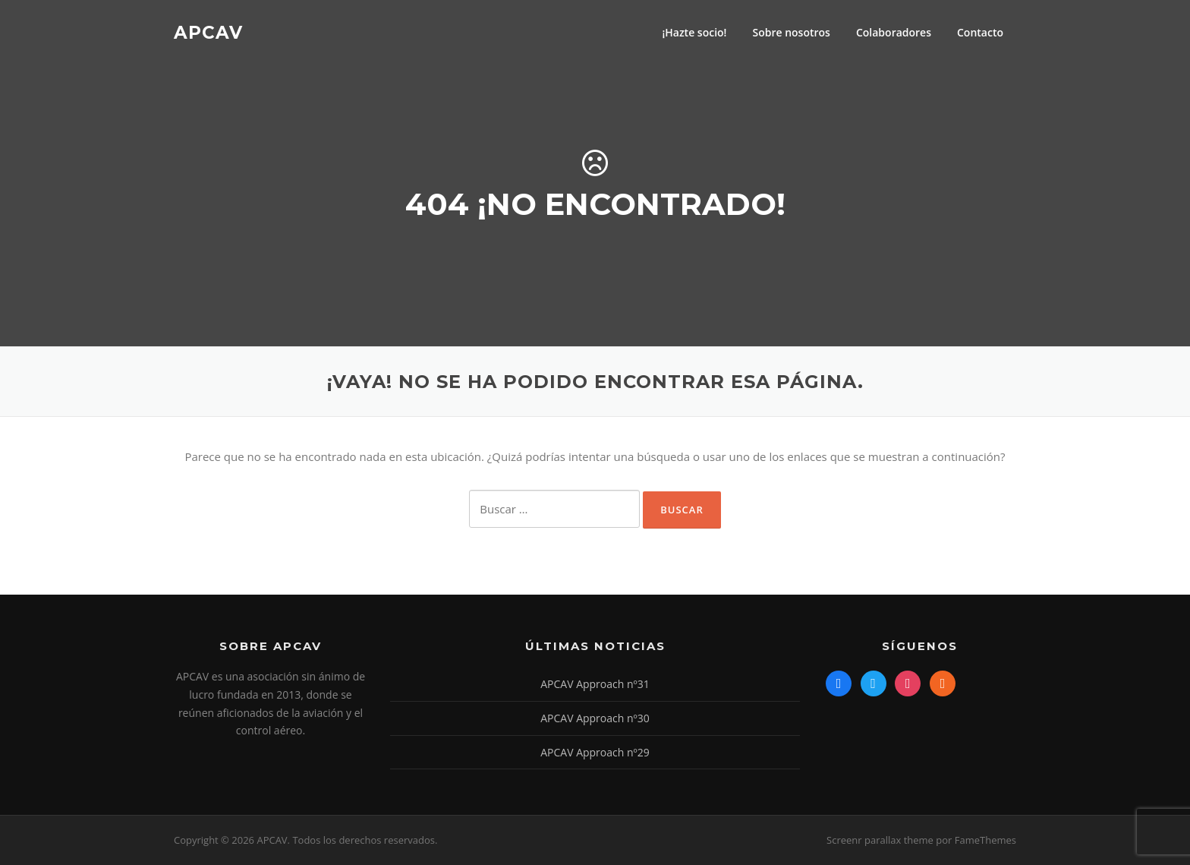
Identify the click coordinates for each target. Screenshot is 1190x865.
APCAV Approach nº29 (595, 752)
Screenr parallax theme (879, 840)
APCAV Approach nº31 (595, 684)
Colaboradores (893, 32)
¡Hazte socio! (694, 32)
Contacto (980, 32)
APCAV (208, 32)
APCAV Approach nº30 (595, 718)
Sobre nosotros (791, 32)
